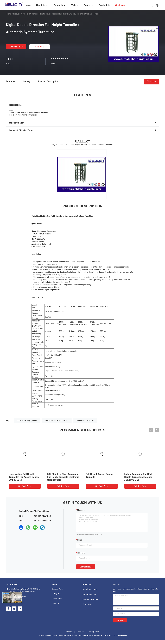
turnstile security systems (27, 420)
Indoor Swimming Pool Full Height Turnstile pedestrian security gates (138, 477)
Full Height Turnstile (30, 14)
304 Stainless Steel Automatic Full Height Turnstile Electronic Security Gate (63, 477)
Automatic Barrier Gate (90, 599)
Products (16, 14)
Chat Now (39, 47)
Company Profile (57, 589)
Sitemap (69, 632)
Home (8, 14)
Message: (81, 510)
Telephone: (81, 553)
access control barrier (85, 420)
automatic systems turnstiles (56, 420)
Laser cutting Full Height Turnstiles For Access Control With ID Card (24, 477)
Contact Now (85, 567)
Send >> (120, 620)
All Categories (87, 604)
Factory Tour (56, 594)
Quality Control (57, 599)
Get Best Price (16, 47)
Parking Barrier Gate (89, 594)
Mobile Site (80, 632)
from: (79, 540)
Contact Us (55, 603)
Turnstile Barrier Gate (89, 589)
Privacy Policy (94, 632)
